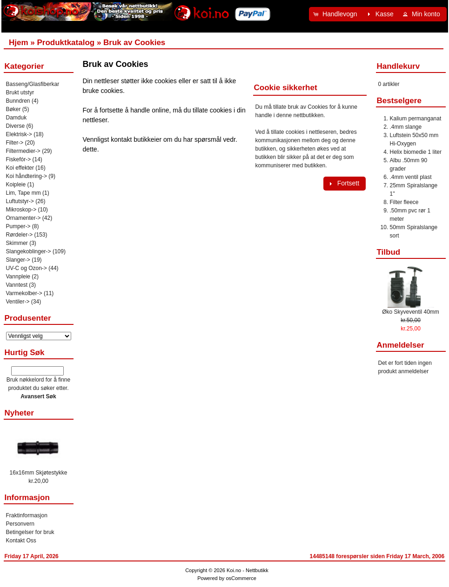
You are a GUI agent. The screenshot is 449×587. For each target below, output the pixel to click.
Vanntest (16, 285)
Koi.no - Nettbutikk (247, 570)
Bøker (13, 109)
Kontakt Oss (21, 540)
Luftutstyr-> (20, 201)
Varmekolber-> (24, 293)
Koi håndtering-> (26, 176)
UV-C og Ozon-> (26, 268)
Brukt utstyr (20, 92)
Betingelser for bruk (30, 532)
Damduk (16, 117)
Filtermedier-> (23, 151)
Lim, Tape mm (23, 193)
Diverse (15, 126)
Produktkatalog (65, 42)
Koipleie (16, 184)
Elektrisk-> (19, 134)
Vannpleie (18, 276)
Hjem (18, 42)
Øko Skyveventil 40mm (410, 312)
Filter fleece (404, 202)
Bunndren (18, 101)
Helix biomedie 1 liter (416, 152)
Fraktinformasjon (26, 515)
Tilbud (389, 252)
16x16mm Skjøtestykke (38, 472)
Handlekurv (398, 66)
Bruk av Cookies (134, 42)
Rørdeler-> (19, 234)
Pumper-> (18, 226)
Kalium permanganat (416, 118)
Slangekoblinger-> (28, 251)
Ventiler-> (18, 301)
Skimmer (17, 243)
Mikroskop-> (21, 209)
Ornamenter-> (23, 218)
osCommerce (241, 578)
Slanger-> (18, 260)
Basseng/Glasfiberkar (33, 84)
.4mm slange (406, 127)
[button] (336, 14)
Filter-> (15, 142)
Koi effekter (20, 168)
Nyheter (19, 413)
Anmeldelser (400, 345)
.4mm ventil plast (411, 177)
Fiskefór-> (18, 159)
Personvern (20, 524)
